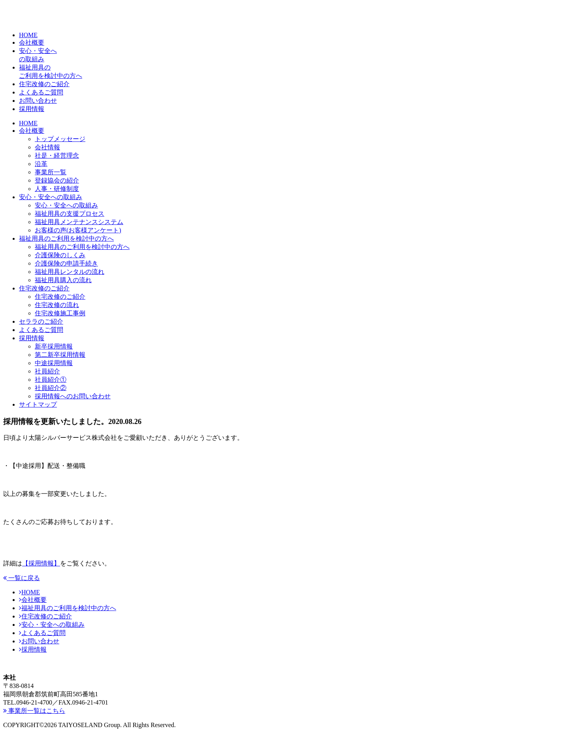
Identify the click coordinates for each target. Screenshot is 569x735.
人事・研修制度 (57, 188)
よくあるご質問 (41, 329)
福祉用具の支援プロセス (69, 213)
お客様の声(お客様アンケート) (78, 230)
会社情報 (47, 147)
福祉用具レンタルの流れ (69, 271)
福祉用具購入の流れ (63, 280)
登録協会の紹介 (57, 180)
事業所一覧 (50, 172)
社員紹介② (50, 387)
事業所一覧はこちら (34, 710)
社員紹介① (50, 379)
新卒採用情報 (54, 346)
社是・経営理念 (57, 155)
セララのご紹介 (41, 321)
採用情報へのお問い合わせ (73, 396)
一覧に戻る (21, 578)
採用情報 (31, 338)
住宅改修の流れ (57, 305)
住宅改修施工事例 (60, 313)
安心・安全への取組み (50, 197)
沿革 (41, 163)
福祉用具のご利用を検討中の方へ (66, 238)
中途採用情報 (54, 363)
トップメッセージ (60, 139)
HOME (28, 123)
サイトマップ (38, 404)
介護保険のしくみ (60, 255)
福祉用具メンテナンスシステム (79, 222)
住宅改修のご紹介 (44, 288)
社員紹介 (47, 371)
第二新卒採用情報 (60, 354)
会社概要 (31, 130)
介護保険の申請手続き (66, 263)
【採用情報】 (41, 563)
